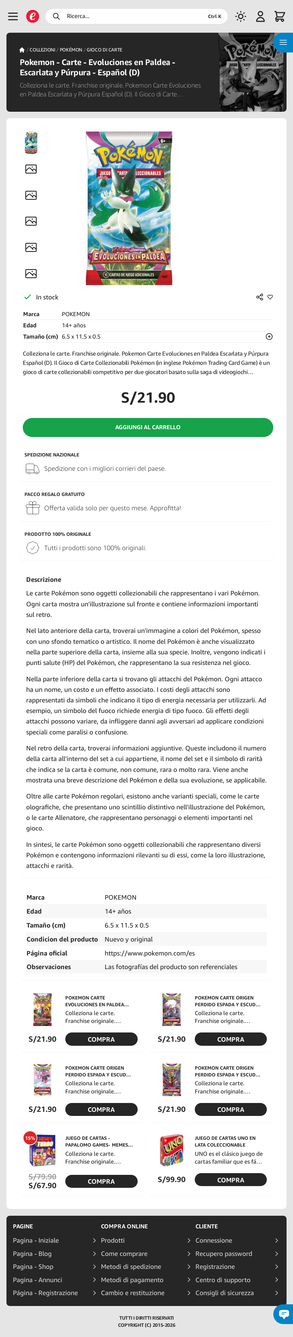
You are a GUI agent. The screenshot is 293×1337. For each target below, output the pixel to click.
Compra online (124, 1226)
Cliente (206, 1226)
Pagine (23, 1226)
